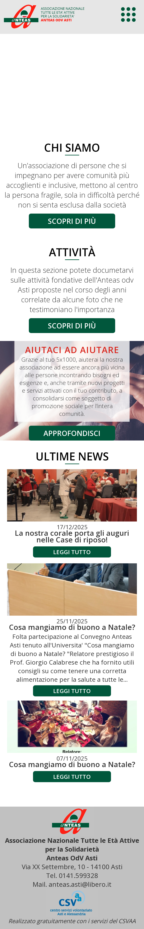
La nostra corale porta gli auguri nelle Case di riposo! (72, 536)
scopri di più (72, 221)
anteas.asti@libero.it (80, 884)
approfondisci (71, 433)
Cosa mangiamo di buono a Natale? (72, 627)
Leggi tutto (72, 552)
